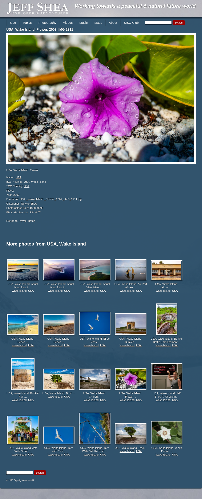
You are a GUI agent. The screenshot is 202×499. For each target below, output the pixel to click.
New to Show (29, 203)
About (113, 22)
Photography (47, 22)
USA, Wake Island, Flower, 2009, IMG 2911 (39, 29)
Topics (27, 22)
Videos (68, 22)
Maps (98, 22)
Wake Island (19, 290)
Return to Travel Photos (20, 220)
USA (18, 177)
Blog (13, 22)
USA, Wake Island (35, 181)
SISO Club (131, 22)
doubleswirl (28, 480)
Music (83, 22)
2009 (16, 194)
